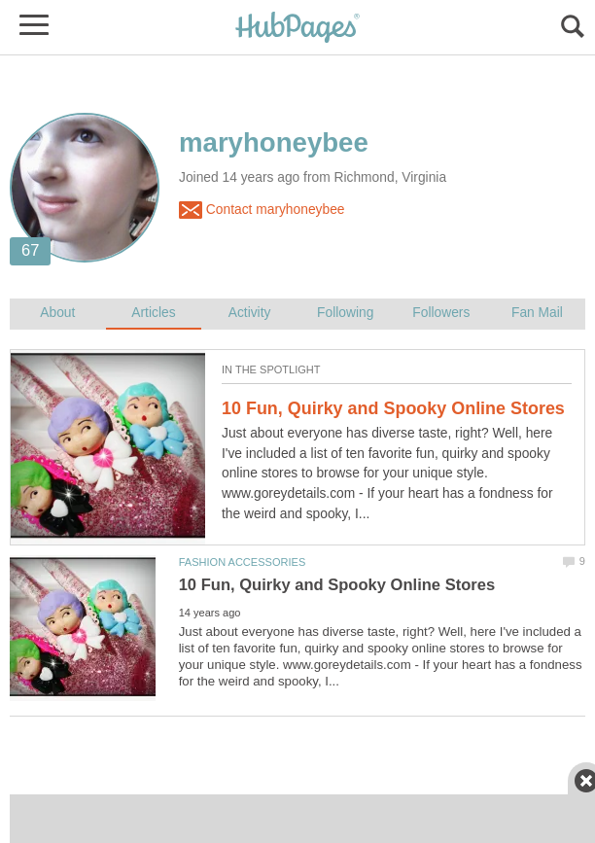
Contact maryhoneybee (261, 210)
